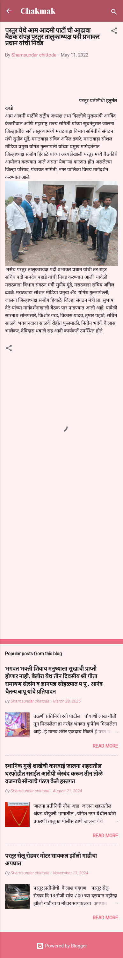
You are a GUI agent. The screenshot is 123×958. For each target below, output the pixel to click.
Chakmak (37, 11)
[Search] (114, 13)
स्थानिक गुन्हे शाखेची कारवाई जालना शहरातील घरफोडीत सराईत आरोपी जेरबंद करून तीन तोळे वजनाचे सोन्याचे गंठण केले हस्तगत (54, 773)
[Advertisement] (61, 567)
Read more (105, 746)
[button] (114, 32)
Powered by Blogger (61, 946)
